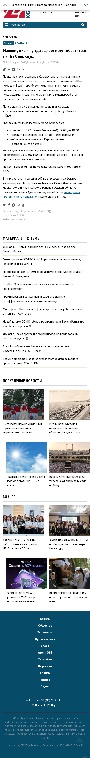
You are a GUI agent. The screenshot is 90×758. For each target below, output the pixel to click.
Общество (10, 37)
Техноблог (45, 659)
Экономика (45, 632)
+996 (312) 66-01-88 (50, 700)
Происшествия (45, 639)
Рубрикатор (15, 24)
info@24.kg (48, 705)
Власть (45, 619)
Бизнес (45, 679)
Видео (45, 686)
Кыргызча (45, 666)
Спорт (45, 646)
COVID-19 (21, 43)
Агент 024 (45, 652)
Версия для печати (15, 219)
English (45, 673)
